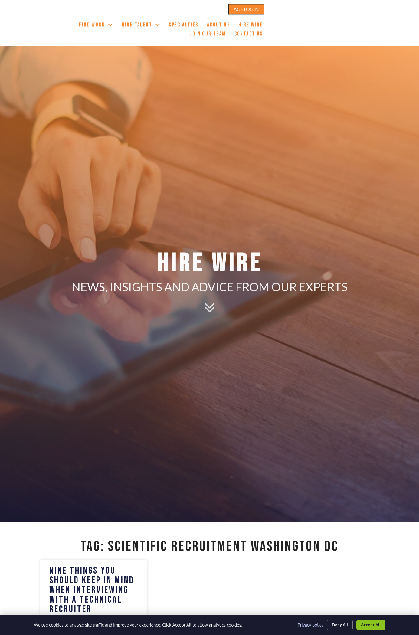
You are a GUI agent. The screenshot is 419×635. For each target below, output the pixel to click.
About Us (290, 17)
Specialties (256, 17)
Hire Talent (213, 16)
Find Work (168, 16)
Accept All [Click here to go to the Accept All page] (369, 624)
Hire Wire (323, 17)
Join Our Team (362, 17)
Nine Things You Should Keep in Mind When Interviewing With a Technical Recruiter (91, 590)
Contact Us (365, 26)
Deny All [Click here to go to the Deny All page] (336, 624)
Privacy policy (305, 624)
